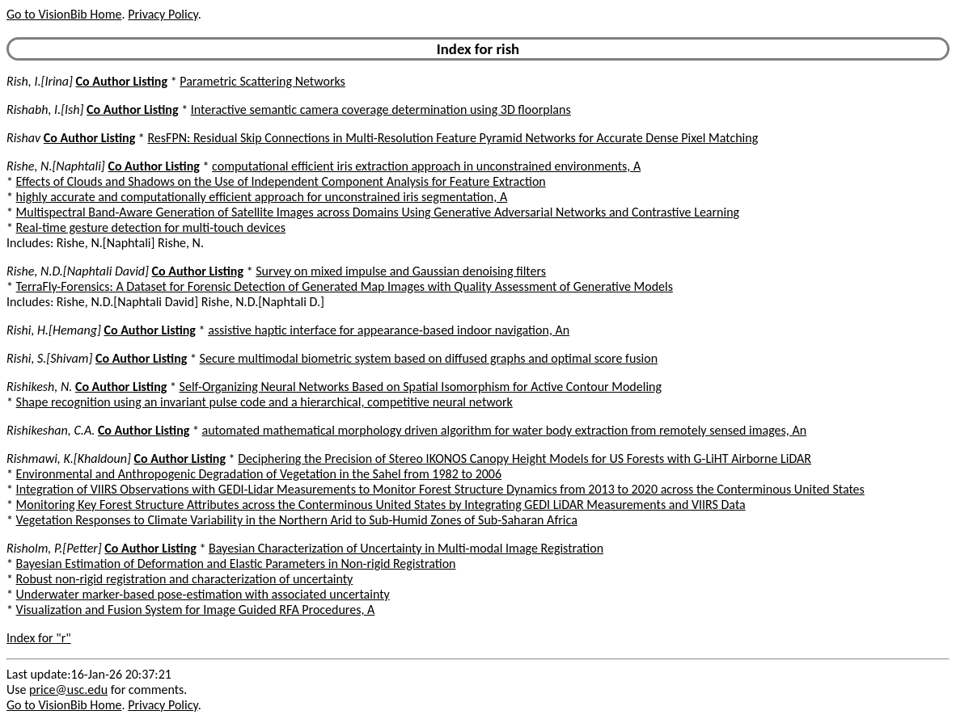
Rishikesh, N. (39, 386)
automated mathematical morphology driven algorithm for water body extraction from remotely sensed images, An (504, 430)
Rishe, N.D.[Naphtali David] (77, 271)
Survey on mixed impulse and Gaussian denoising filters (401, 271)
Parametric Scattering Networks (262, 81)
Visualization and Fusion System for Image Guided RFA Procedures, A (195, 609)
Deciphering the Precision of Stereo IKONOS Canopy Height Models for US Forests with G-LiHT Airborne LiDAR (524, 458)
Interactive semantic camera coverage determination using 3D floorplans (381, 109)
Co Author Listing (121, 81)
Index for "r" (38, 637)
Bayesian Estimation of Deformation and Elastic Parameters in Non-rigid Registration (236, 563)
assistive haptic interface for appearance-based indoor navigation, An (388, 330)
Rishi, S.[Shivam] (49, 358)
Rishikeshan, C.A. (50, 430)
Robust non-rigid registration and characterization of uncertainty (184, 579)
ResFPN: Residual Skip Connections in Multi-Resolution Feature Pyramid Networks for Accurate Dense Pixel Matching (452, 137)
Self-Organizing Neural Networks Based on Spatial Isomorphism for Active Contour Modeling (421, 386)
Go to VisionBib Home (63, 14)
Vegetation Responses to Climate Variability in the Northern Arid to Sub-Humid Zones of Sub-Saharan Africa (296, 520)
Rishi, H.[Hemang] (53, 330)
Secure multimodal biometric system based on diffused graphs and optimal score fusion (429, 358)
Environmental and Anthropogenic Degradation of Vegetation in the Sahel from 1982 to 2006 (258, 473)
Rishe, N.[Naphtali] (55, 166)
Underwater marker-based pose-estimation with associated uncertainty (203, 594)
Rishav (23, 137)
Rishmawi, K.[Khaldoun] (68, 458)
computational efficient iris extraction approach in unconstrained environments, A (426, 166)
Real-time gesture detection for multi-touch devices (151, 227)
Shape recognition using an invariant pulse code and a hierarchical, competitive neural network (264, 402)
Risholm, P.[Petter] (54, 548)
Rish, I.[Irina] (39, 81)
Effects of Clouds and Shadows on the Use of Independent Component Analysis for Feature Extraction (281, 181)
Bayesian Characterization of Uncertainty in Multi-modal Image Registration (406, 548)
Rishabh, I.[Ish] (44, 109)
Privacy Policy (162, 14)
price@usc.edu (68, 689)
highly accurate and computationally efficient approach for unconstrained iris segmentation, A (262, 196)
